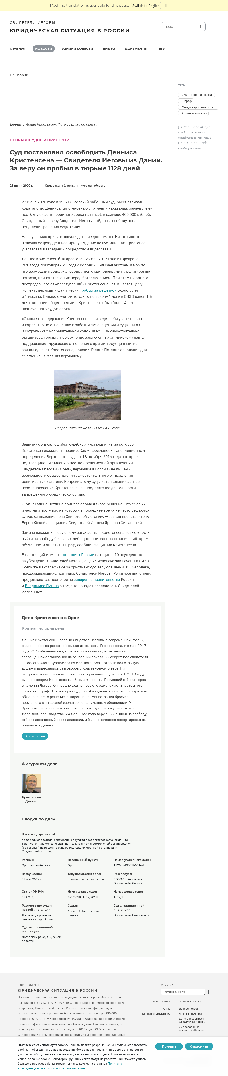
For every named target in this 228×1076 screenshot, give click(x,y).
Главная (17, 49)
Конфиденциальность (156, 1013)
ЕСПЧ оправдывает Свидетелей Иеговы (192, 1020)
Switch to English (146, 5)
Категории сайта (174, 991)
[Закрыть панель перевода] (224, 5)
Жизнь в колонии (190, 1013)
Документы (136, 49)
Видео (109, 49)
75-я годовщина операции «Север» (191, 1028)
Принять (169, 1046)
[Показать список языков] (167, 5)
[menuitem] (17, 48)
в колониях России (77, 554)
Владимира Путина (42, 585)
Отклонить (199, 1046)
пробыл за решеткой (98, 290)
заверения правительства (97, 579)
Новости (43, 49)
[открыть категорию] (209, 992)
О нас (166, 1008)
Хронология (35, 736)
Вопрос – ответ (188, 1008)
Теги (161, 49)
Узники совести (77, 49)
